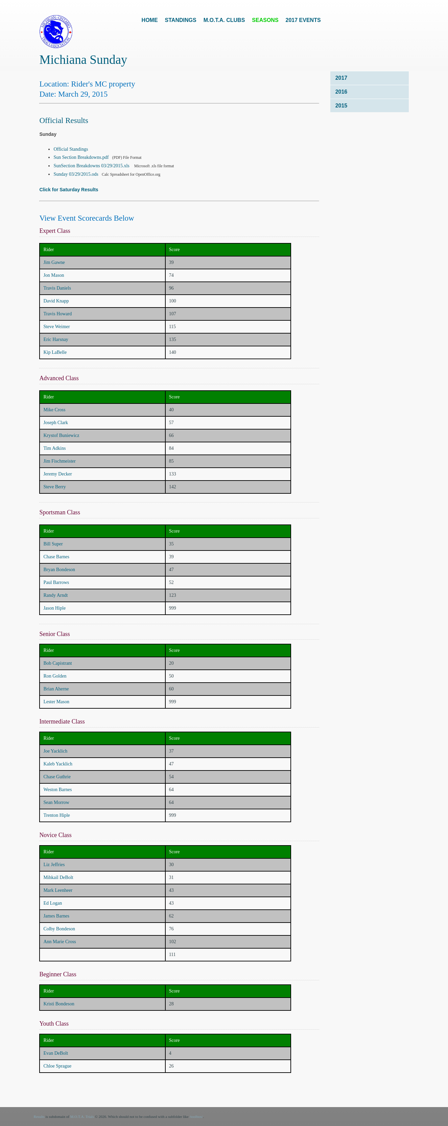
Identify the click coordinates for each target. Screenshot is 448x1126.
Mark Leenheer (57, 890)
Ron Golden (54, 676)
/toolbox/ (196, 1117)
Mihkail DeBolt (58, 877)
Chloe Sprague (57, 1066)
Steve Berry (54, 486)
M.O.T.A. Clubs (224, 20)
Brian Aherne (56, 688)
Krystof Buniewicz (61, 435)
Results (38, 1117)
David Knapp (56, 300)
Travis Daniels (57, 288)
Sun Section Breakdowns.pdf (81, 157)
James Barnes (56, 916)
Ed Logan (52, 903)
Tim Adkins (54, 448)
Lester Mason (56, 701)
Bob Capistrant (57, 663)
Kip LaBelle (55, 352)
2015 (341, 105)
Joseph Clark (55, 422)
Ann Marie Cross (59, 941)
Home (150, 20)
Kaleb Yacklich (57, 763)
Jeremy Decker (57, 473)
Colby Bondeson (59, 928)
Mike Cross (54, 409)
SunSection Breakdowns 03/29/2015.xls (91, 165)
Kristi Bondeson (58, 1003)
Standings (180, 20)
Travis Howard (57, 313)
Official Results (63, 120)
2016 (341, 92)
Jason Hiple (54, 608)
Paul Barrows (56, 582)
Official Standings (70, 149)
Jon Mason (53, 275)
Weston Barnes (57, 789)
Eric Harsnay (55, 339)
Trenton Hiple (56, 815)
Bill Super (53, 543)
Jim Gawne (54, 262)
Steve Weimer (56, 326)
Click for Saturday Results (68, 189)
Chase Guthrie (56, 776)
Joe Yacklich (55, 751)
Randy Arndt (55, 595)
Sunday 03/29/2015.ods (76, 174)
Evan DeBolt (55, 1053)
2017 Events (303, 20)
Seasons (265, 20)
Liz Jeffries (54, 864)
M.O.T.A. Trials (82, 1117)
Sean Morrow (56, 802)
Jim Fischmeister (59, 461)
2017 (341, 78)
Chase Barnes (56, 556)
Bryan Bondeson (59, 569)
